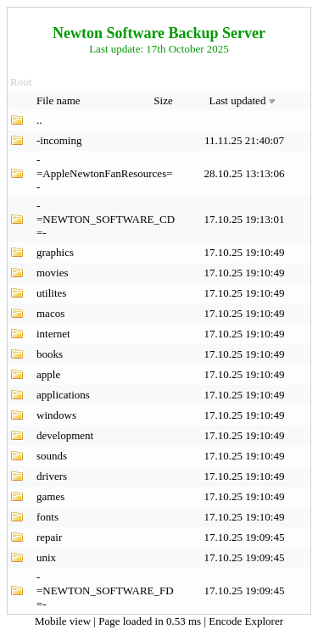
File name (59, 100)
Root (20, 81)
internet (53, 333)
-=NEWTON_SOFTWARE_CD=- (105, 219)
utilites (51, 293)
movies (52, 272)
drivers (51, 476)
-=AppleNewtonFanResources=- (104, 173)
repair (49, 537)
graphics (55, 252)
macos (50, 313)
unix (46, 557)
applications (63, 394)
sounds (51, 455)
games (50, 496)
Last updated (244, 100)
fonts (47, 516)
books (49, 354)
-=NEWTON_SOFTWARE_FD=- (105, 590)
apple (48, 374)
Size (164, 100)
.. (39, 120)
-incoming (58, 140)
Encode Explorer (246, 621)
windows (56, 415)
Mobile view (64, 621)
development (64, 435)
